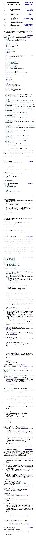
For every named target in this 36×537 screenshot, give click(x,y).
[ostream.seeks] (30, 15)
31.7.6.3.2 (5, 19)
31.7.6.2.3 (5, 13)
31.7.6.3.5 (5, 24)
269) (4, 482)
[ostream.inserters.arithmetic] (28, 19)
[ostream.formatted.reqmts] (28, 18)
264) (4, 215)
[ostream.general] (30, 10)
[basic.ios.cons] (8, 164)
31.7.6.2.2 (5, 161)
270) (4, 483)
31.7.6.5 (5, 484)
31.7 (4, 4)
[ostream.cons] (8, 84)
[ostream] (31, 9)
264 (17, 204)
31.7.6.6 (5, 28)
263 (17, 201)
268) (4, 481)
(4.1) (2, 430)
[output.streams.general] (29, 30)
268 (31, 452)
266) (4, 364)
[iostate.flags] (14, 204)
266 (12, 330)
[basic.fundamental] (28, 37)
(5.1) (2, 468)
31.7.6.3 (5, 236)
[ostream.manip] (23, 364)
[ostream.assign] (30, 13)
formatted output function (15, 378)
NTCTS (18, 362)
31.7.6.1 (5, 30)
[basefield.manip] (21, 365)
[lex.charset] (19, 413)
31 (4, 2)
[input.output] (29, 2)
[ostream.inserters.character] (28, 366)
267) (4, 365)
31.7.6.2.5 (5, 15)
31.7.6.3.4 (5, 22)
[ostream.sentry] (30, 14)
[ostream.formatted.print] (28, 24)
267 (10, 335)
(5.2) (2, 469)
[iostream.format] (29, 4)
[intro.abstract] (21, 440)
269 (20, 458)
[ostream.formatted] (29, 236)
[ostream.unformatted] (29, 25)
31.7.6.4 (5, 25)
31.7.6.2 (5, 9)
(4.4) (2, 441)
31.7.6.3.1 (5, 18)
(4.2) (2, 431)
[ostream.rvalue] (30, 28)
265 (10, 242)
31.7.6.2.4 (5, 14)
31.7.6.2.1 (5, 10)
